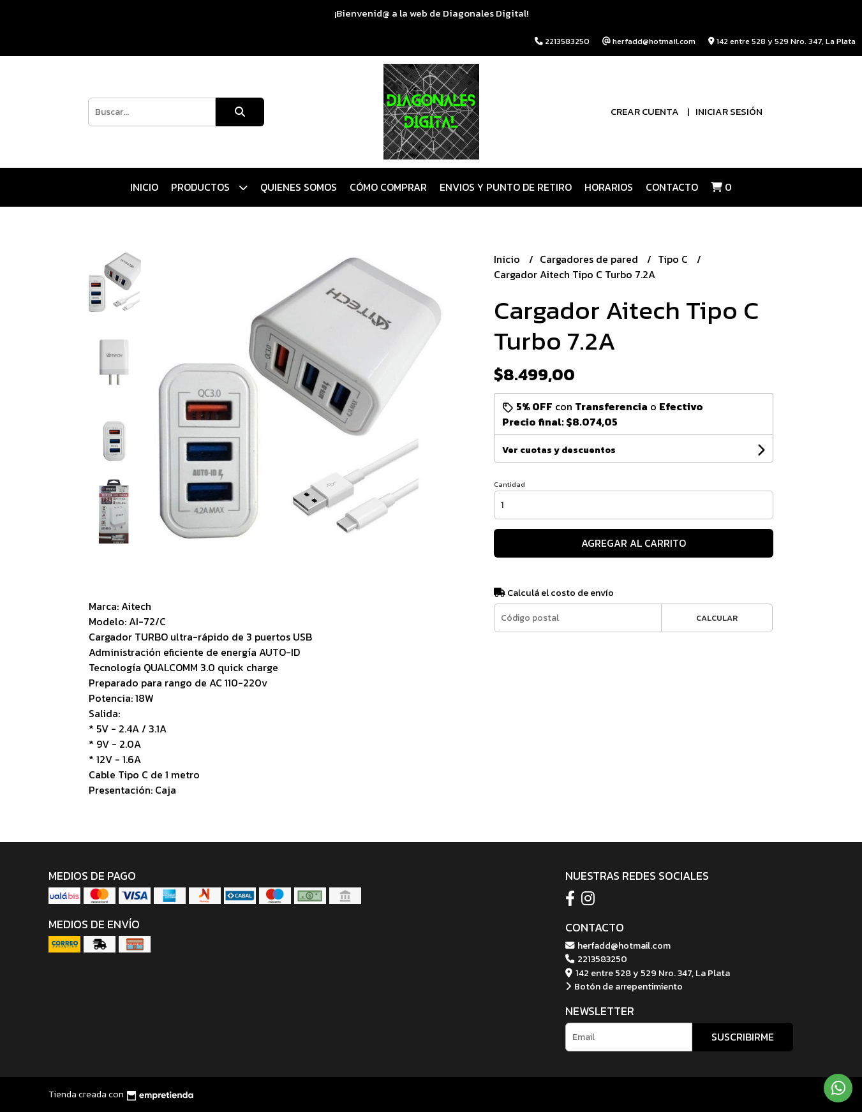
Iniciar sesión (728, 111)
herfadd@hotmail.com (618, 945)
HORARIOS (608, 187)
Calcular (717, 618)
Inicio (144, 187)
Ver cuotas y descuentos (559, 450)
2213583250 (596, 959)
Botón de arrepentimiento (624, 986)
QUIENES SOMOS (298, 187)
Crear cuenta (645, 111)
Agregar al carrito (633, 543)
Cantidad (509, 484)
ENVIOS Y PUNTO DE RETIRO (506, 187)
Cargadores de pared (590, 259)
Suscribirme (742, 1036)
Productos (209, 187)
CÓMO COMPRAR (388, 187)
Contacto (672, 187)
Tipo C (674, 259)
